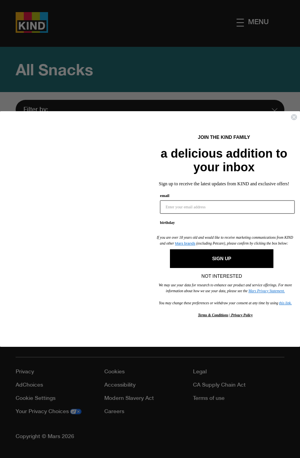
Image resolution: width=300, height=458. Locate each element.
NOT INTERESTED (222, 274)
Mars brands (185, 243)
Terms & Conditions (213, 315)
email (165, 195)
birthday (167, 222)
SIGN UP (221, 258)
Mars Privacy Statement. (266, 291)
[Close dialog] (294, 117)
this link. (285, 303)
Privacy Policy (241, 315)
